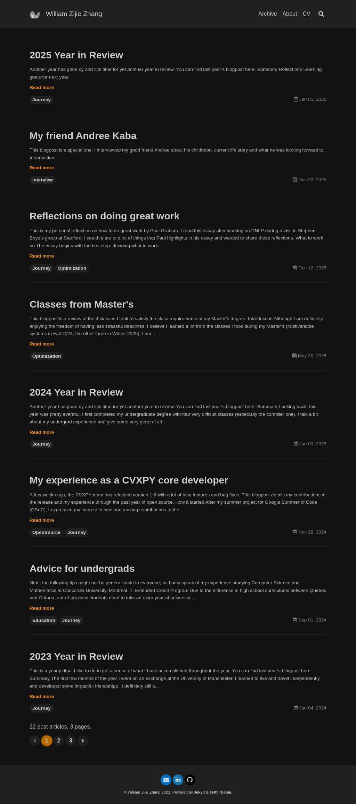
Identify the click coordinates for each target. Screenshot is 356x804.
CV (306, 14)
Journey (41, 100)
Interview (42, 182)
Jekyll (199, 792)
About (290, 14)
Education (43, 628)
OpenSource (46, 539)
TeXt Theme (221, 792)
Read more (42, 88)
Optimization (72, 271)
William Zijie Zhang (74, 13)
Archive (267, 14)
